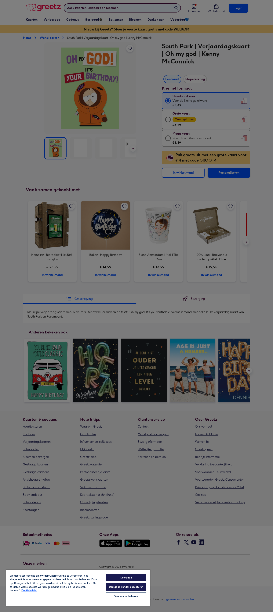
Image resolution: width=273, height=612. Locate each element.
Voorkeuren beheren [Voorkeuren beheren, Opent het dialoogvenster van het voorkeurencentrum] (126, 596)
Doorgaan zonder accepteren (126, 586)
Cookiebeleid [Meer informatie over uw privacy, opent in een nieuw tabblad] (29, 590)
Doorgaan (126, 577)
